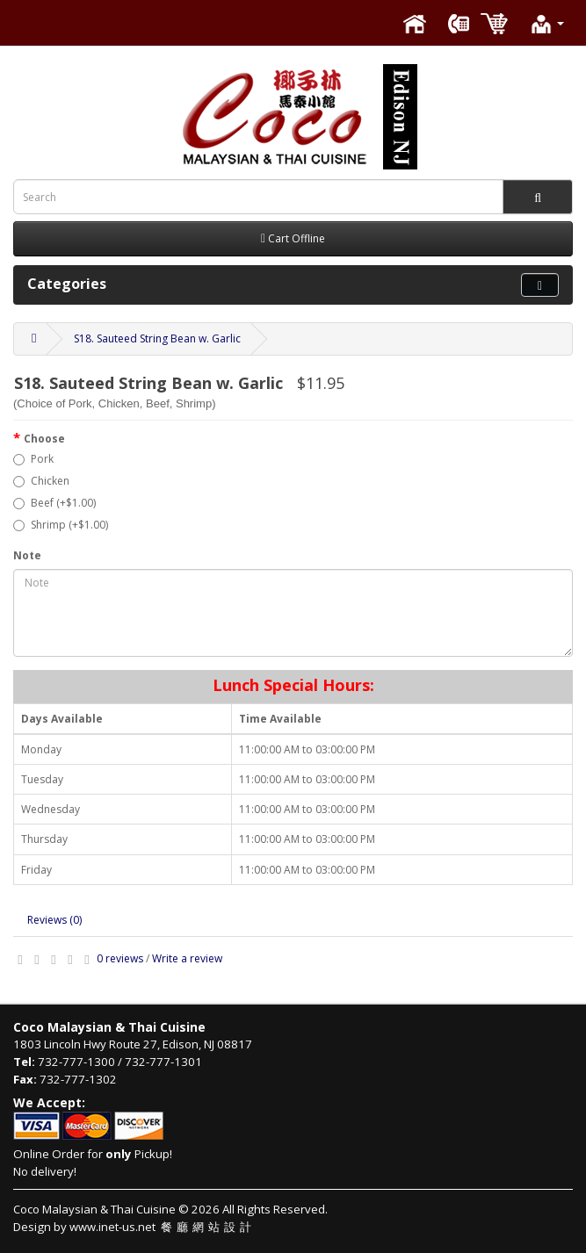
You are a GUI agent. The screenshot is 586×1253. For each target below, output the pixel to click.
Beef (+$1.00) (54, 502)
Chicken (41, 480)
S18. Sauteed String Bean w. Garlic (157, 338)
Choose (44, 438)
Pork (33, 458)
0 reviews (120, 958)
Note (27, 555)
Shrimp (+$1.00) (60, 524)
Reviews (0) (54, 919)
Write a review (187, 958)
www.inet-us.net (162, 1227)
